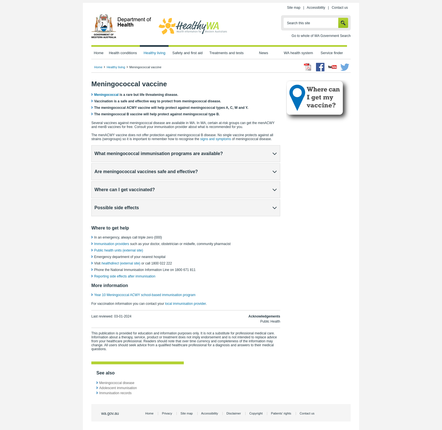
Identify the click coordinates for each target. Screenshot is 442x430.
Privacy (167, 413)
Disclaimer (233, 413)
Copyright (255, 413)
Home (99, 53)
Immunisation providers (112, 244)
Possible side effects (116, 207)
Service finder (332, 53)
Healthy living (154, 53)
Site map (293, 8)
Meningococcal (106, 95)
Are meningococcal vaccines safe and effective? (146, 171)
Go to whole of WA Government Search (321, 36)
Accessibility (316, 8)
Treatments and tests (226, 53)
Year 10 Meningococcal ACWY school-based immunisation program (145, 295)
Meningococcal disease (116, 383)
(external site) (120, 263)
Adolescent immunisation (118, 388)
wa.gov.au (110, 413)
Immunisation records (115, 393)
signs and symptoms (215, 139)
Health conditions (123, 53)
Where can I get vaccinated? (124, 189)
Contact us (340, 8)
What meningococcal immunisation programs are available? (158, 153)
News (263, 53)
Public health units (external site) (118, 250)
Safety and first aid (187, 53)
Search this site (298, 23)
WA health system (298, 53)
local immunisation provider (185, 304)
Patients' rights (281, 413)
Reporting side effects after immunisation (124, 276)
